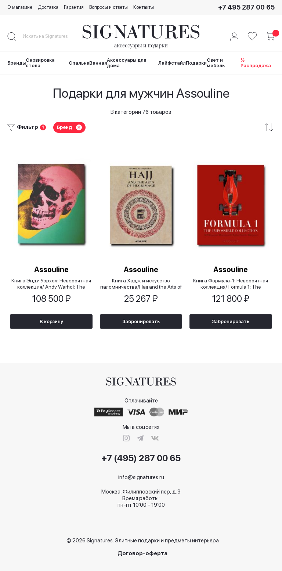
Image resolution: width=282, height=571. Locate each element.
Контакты (143, 7)
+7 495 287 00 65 (246, 7)
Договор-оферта (142, 553)
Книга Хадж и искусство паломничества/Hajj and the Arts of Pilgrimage (141, 283)
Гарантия (74, 7)
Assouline (51, 268)
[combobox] (51, 36)
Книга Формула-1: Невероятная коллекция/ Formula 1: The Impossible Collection (230, 283)
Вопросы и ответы (108, 7)
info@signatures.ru (141, 477)
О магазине (19, 7)
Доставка (48, 7)
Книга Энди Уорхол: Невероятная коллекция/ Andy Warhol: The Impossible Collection (51, 283)
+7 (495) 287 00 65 (141, 458)
